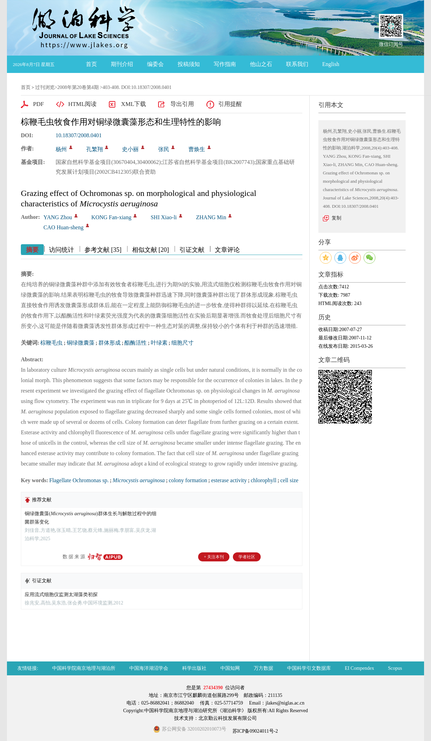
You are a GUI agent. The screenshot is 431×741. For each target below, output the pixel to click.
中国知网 (230, 668)
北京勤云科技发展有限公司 (227, 718)
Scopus (395, 668)
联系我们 (297, 64)
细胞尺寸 (182, 343)
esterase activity (229, 480)
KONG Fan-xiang (111, 217)
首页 (91, 64)
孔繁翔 (94, 149)
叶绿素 (159, 343)
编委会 (155, 64)
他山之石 (261, 64)
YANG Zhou (57, 217)
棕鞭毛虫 (51, 343)
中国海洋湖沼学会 (148, 668)
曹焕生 (196, 149)
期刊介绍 (122, 64)
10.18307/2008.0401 (78, 135)
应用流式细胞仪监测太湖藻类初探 (61, 594)
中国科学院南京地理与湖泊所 (83, 668)
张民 (163, 149)
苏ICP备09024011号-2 (254, 731)
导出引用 (182, 104)
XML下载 (133, 104)
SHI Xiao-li (164, 217)
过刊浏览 (45, 87)
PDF (38, 104)
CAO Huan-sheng (63, 227)
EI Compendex (359, 668)
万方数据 (263, 668)
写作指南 (225, 64)
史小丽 (130, 149)
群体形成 (109, 343)
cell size (289, 480)
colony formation (188, 480)
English (330, 64)
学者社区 (246, 556)
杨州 (61, 149)
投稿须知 (189, 64)
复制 (336, 218)
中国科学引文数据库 (309, 668)
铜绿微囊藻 (81, 343)
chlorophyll (263, 480)
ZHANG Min (211, 217)
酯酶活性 (135, 343)
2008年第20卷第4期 (78, 87)
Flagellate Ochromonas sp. (79, 480)
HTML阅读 (82, 104)
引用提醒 (230, 104)
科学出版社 (194, 668)
